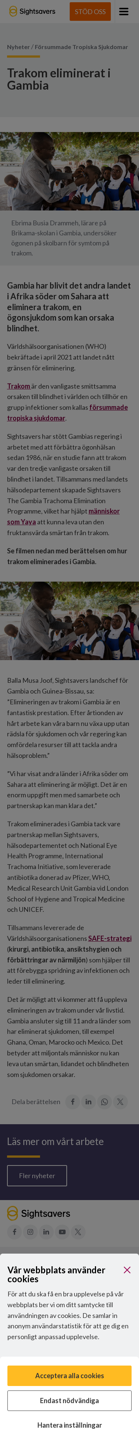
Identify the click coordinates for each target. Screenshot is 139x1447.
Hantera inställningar (69, 1425)
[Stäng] (127, 1270)
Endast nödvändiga (69, 1400)
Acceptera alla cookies (69, 1376)
